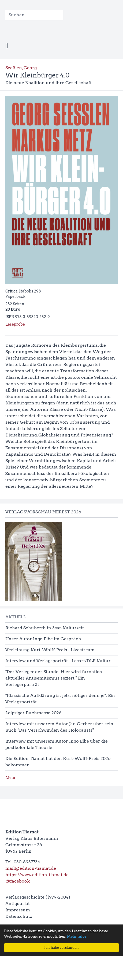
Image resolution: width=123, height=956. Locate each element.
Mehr (10, 777)
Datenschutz (18, 916)
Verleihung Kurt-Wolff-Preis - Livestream (50, 649)
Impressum (17, 909)
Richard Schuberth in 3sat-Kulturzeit (44, 627)
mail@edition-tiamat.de (30, 868)
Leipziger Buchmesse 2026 (33, 712)
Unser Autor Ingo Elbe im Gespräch (43, 638)
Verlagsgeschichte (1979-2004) (37, 897)
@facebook (17, 881)
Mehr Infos (76, 936)
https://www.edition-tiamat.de (37, 874)
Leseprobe (15, 324)
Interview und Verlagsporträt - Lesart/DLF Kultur (58, 660)
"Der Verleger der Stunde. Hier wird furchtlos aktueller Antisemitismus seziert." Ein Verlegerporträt (53, 678)
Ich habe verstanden (61, 948)
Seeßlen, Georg (21, 67)
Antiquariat (17, 903)
